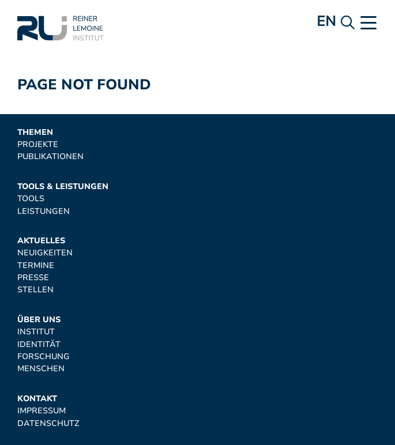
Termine (35, 265)
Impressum (41, 410)
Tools (30, 198)
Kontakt (37, 398)
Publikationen (50, 156)
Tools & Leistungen (62, 186)
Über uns (39, 319)
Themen (35, 132)
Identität (39, 344)
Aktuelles (41, 240)
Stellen (35, 289)
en (326, 21)
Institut (36, 331)
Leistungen (43, 211)
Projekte (37, 144)
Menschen (41, 368)
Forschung (43, 356)
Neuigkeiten (45, 252)
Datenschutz (48, 423)
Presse (33, 277)
